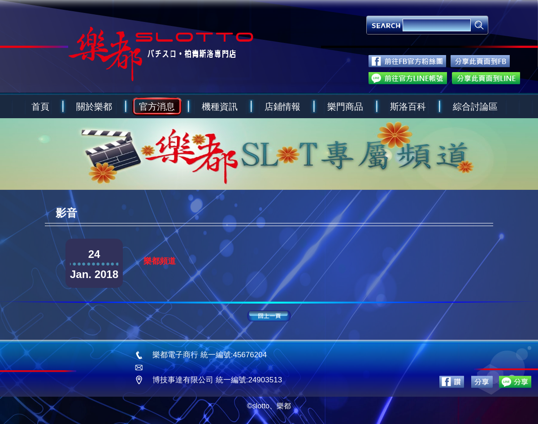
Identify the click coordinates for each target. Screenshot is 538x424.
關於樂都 (94, 106)
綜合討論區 (475, 106)
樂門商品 (345, 106)
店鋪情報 (282, 106)
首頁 (40, 106)
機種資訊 (220, 106)
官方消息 (157, 106)
